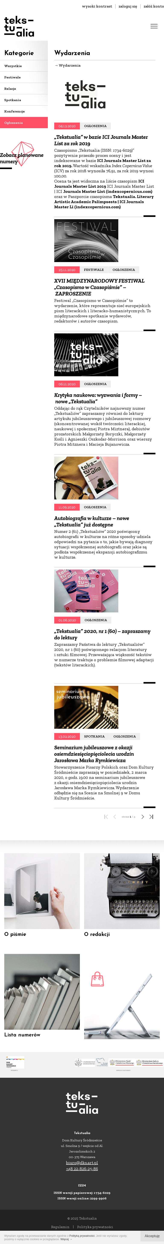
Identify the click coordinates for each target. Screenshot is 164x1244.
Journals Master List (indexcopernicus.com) (107, 192)
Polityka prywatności (95, 1227)
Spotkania (12, 100)
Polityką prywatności (82, 1235)
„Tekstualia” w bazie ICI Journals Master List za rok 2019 (101, 141)
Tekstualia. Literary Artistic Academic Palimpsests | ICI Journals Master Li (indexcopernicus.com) (104, 203)
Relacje (10, 89)
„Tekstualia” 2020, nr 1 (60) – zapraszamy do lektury (102, 674)
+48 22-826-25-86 (82, 1168)
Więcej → (66, 1239)
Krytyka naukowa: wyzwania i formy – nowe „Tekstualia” (98, 441)
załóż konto (154, 6)
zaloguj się (128, 6)
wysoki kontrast (97, 6)
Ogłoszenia (13, 123)
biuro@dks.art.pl (82, 1162)
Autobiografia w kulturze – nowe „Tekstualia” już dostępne (91, 560)
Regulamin (60, 1227)
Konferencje (14, 111)
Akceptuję (152, 1236)
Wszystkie (13, 66)
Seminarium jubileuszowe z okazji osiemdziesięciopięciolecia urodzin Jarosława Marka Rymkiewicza (94, 797)
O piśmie (15, 938)
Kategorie (19, 53)
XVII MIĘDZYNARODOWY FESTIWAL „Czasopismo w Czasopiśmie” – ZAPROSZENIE (99, 327)
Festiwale (12, 77)
